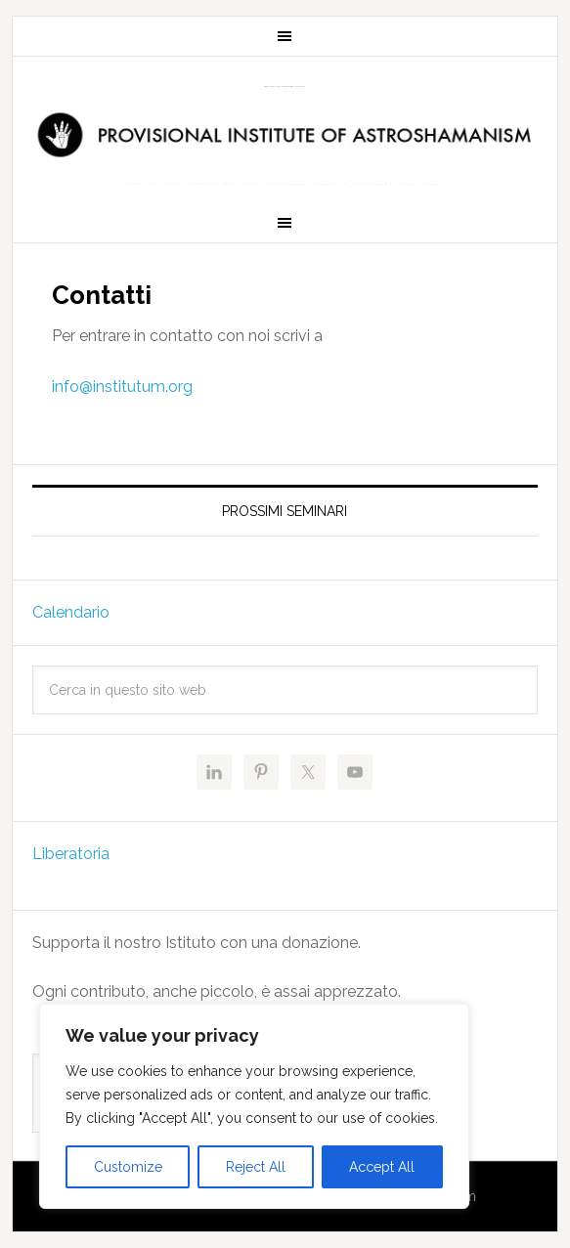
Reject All (255, 1167)
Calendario (71, 612)
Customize (128, 1167)
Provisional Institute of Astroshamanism (284, 86)
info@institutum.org (122, 386)
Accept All (382, 1167)
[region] (254, 1106)
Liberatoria (71, 853)
